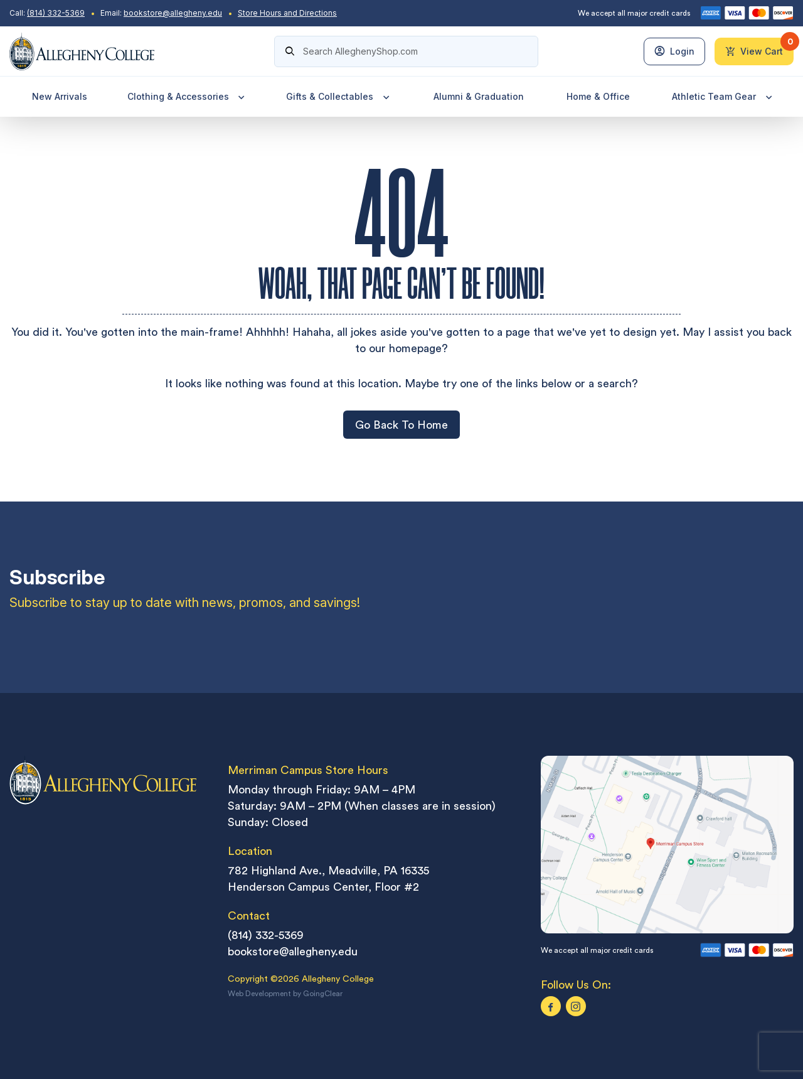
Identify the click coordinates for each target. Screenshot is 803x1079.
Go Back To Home (401, 426)
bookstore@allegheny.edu (173, 13)
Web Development (259, 996)
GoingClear (323, 996)
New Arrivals (58, 98)
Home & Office (597, 98)
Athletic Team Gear (721, 98)
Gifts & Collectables (338, 98)
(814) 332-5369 (56, 13)
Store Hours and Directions (287, 13)
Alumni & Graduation (477, 98)
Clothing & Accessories (187, 98)
